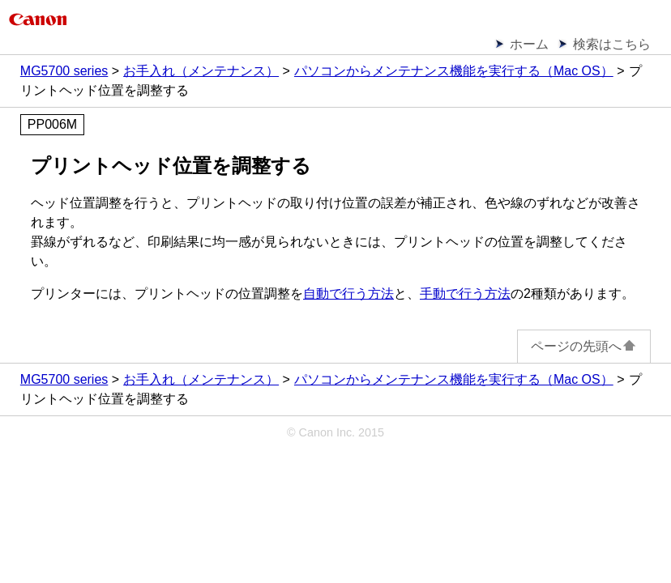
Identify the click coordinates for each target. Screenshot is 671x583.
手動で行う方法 (465, 293)
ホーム (529, 44)
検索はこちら (612, 44)
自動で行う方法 (348, 293)
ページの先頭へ (584, 346)
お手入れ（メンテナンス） (201, 71)
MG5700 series (64, 71)
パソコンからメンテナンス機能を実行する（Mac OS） (453, 71)
